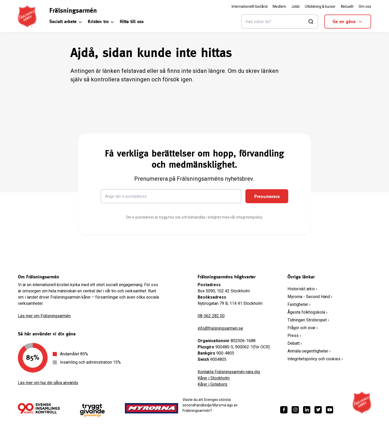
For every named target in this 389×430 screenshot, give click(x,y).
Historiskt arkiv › (302, 288)
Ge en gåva (348, 21)
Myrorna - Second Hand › (309, 296)
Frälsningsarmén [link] (73, 10)
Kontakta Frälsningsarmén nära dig (229, 371)
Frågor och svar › (302, 327)
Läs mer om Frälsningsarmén (44, 315)
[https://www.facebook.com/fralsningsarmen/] (283, 409)
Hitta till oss (132, 21)
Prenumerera (267, 196)
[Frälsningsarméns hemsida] (27, 16)
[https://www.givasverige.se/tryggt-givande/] (92, 410)
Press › (294, 335)
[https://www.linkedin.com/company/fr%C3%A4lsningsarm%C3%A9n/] (306, 409)
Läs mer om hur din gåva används (48, 382)
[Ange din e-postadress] (171, 196)
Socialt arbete (66, 21)
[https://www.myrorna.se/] (151, 408)
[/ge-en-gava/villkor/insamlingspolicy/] (39, 408)
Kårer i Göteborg (212, 384)
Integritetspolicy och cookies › (315, 358)
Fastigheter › (299, 304)
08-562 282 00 (211, 315)
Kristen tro (101, 21)
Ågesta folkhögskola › (307, 312)
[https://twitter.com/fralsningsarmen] (318, 409)
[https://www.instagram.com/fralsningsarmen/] (295, 409)
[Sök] (279, 22)
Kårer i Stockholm (214, 378)
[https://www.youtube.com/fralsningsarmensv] (329, 409)
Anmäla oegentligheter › (309, 351)
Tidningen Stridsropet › (308, 320)
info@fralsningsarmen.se (220, 328)
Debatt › (294, 343)
